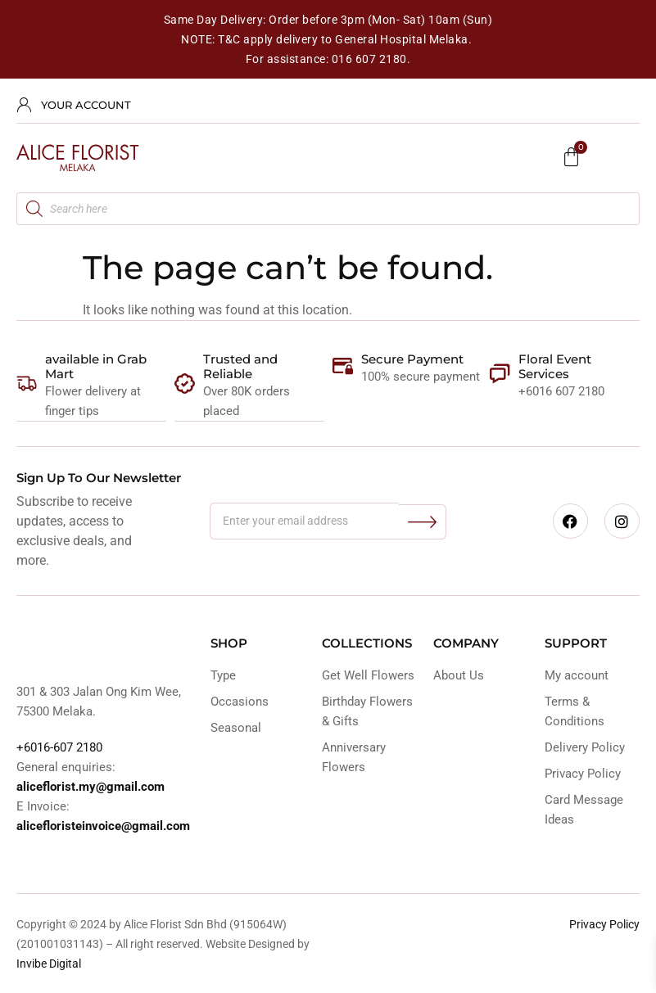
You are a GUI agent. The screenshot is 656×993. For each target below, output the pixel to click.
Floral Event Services (554, 366)
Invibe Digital (48, 962)
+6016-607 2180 (59, 746)
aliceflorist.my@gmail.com (90, 786)
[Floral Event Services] (500, 373)
